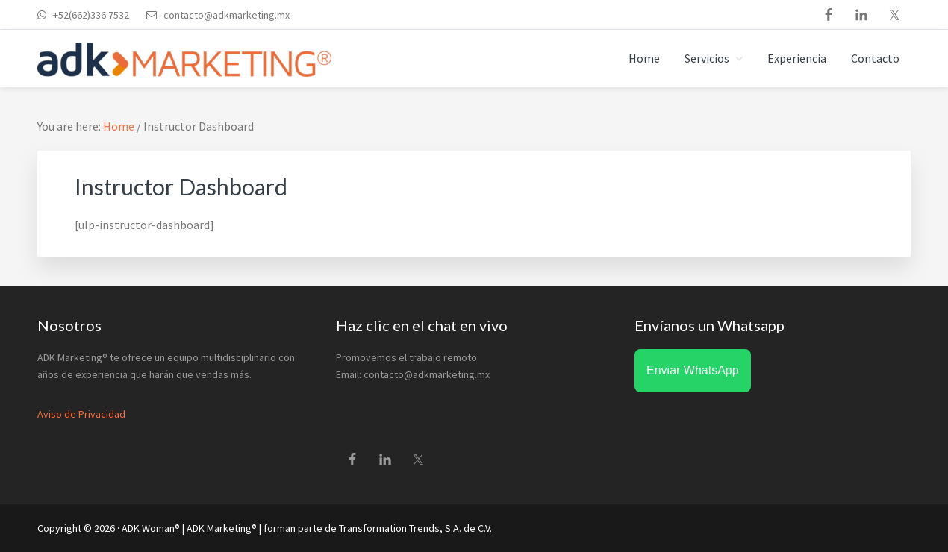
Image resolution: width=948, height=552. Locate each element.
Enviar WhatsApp (692, 370)
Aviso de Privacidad (81, 414)
